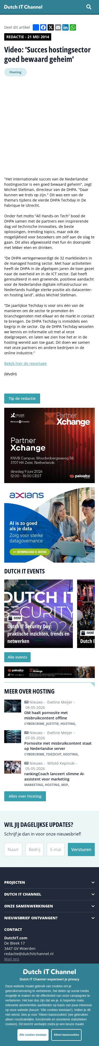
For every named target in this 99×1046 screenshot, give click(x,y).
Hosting (15, 72)
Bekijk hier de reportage (25, 363)
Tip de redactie (22, 398)
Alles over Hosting (25, 796)
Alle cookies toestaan (33, 1034)
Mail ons (11, 958)
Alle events (17, 657)
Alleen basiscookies (66, 1034)
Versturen (81, 849)
